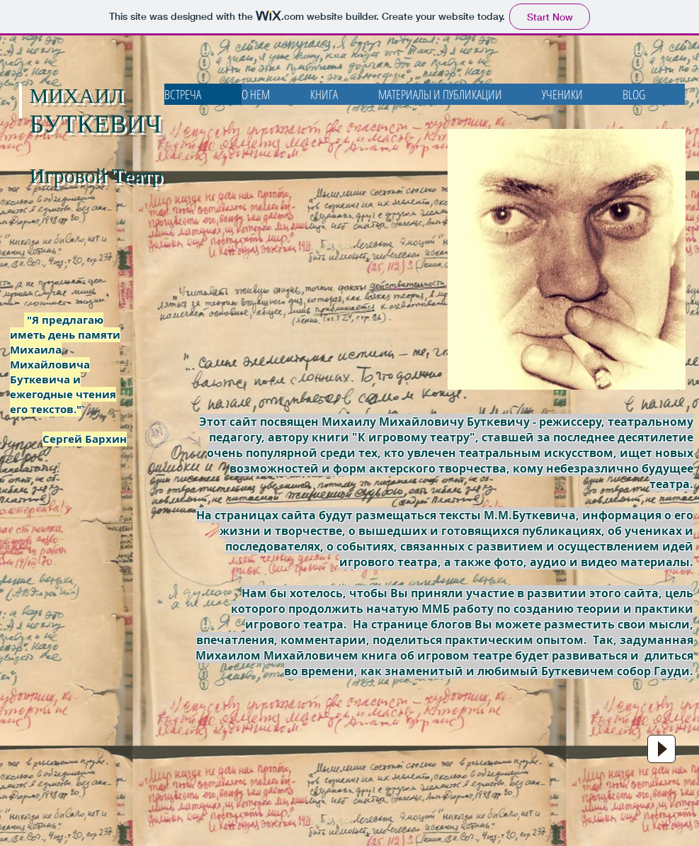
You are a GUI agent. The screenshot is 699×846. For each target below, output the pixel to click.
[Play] (661, 748)
